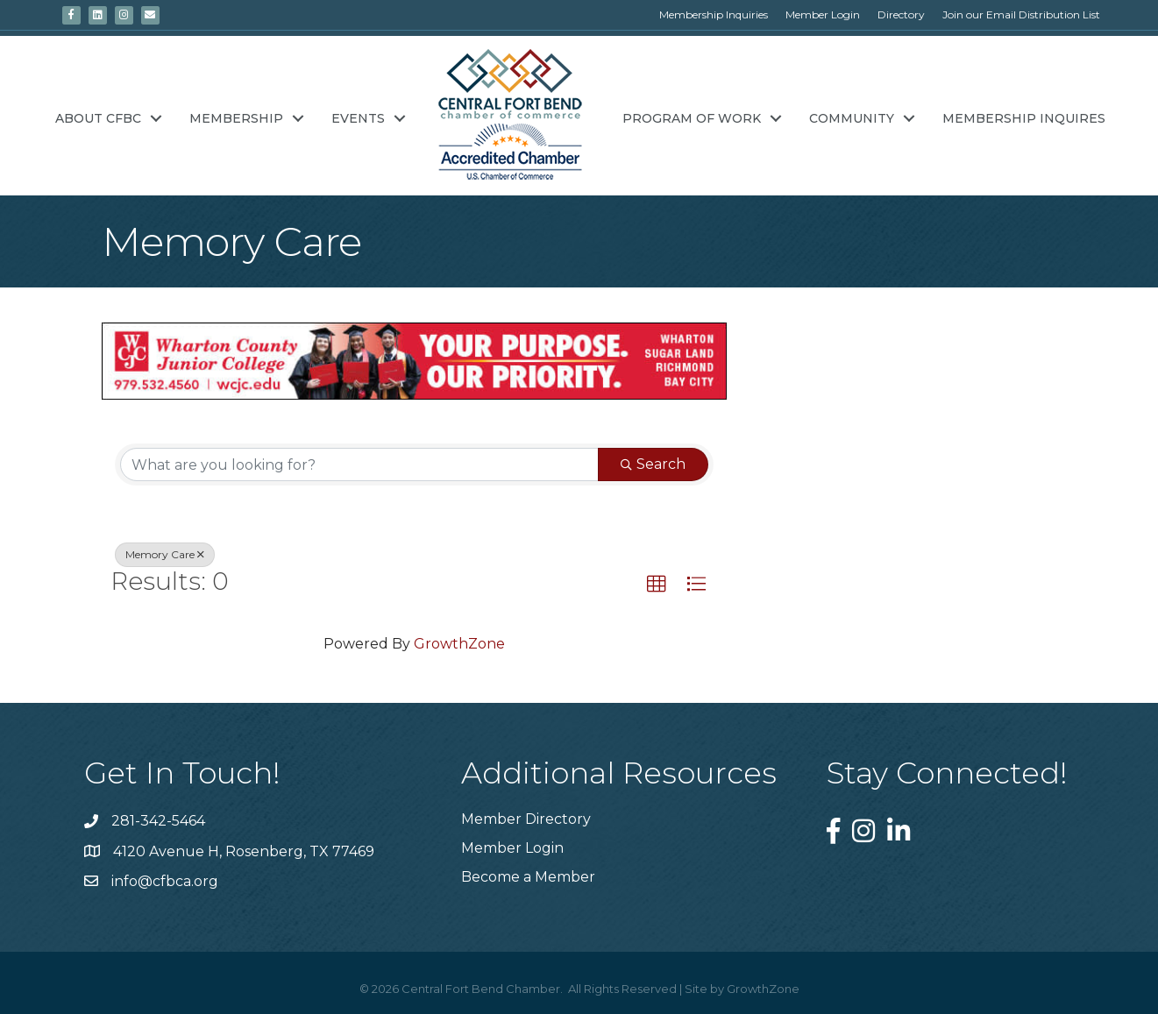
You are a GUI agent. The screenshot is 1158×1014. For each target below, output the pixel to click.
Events (358, 118)
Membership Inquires (1023, 118)
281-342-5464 (158, 820)
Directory (901, 14)
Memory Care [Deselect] (164, 554)
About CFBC (98, 118)
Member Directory (526, 819)
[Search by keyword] (359, 464)
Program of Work (691, 118)
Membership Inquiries (713, 14)
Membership (236, 118)
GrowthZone (459, 643)
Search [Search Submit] (653, 464)
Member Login (822, 14)
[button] (656, 584)
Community (851, 118)
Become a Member (528, 877)
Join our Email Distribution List (1021, 14)
